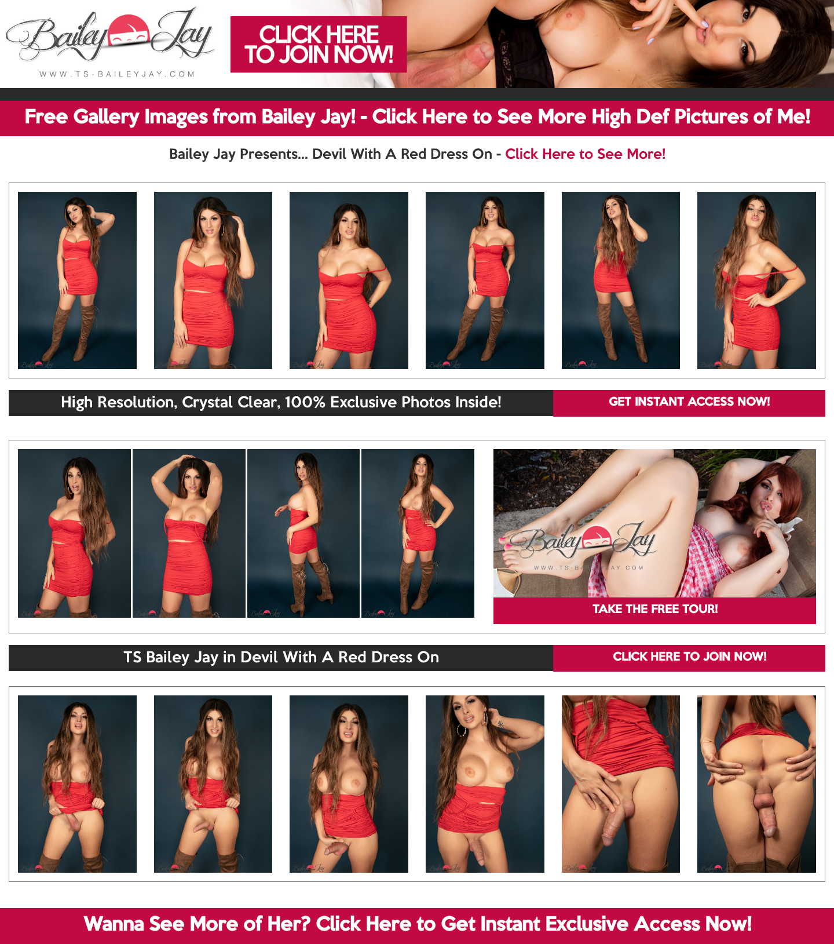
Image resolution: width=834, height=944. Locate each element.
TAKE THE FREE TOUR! (655, 610)
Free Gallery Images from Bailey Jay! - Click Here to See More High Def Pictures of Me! (417, 118)
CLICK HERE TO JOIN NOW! (689, 658)
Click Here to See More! (585, 154)
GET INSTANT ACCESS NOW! (689, 403)
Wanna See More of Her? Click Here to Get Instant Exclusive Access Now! (417, 925)
